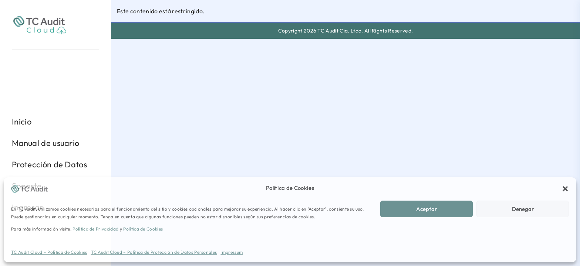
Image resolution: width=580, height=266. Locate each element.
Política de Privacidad (95, 229)
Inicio (21, 121)
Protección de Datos (49, 164)
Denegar (523, 208)
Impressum (231, 252)
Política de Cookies (143, 229)
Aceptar (426, 208)
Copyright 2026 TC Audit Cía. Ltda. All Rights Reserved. (345, 30)
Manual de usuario (45, 143)
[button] (565, 188)
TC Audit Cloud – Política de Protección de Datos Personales (154, 252)
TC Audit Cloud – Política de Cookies (49, 252)
